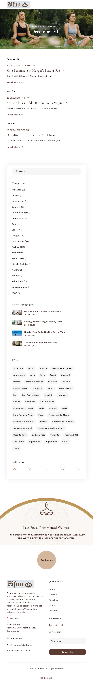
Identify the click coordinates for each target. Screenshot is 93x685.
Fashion (11, 91)
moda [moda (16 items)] (41, 408)
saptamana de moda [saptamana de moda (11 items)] (63, 421)
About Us (53, 600)
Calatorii (16, 207)
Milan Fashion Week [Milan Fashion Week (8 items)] (23, 408)
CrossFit (16, 230)
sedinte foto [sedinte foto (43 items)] (38, 435)
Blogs (52, 605)
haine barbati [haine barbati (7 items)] (65, 388)
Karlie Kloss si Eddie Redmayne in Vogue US (37, 103)
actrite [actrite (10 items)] (43, 368)
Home (52, 589)
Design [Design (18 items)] (16, 382)
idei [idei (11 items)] (15, 395)
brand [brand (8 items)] (53, 375)
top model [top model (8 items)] (18, 441)
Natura (15, 270)
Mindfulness (18, 258)
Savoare (16, 275)
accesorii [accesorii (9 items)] (18, 368)
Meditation (17, 252)
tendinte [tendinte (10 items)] (54, 435)
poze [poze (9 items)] (40, 415)
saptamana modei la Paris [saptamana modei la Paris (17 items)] (50, 428)
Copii (14, 224)
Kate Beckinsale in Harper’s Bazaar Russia (35, 70)
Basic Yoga (17, 201)
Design (11, 123)
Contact (53, 610)
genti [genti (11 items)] (50, 388)
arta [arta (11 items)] (32, 375)
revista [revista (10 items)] (43, 421)
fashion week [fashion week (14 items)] (20, 388)
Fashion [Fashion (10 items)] (66, 382)
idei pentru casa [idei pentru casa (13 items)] (30, 395)
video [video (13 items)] (65, 441)
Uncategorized (19, 287)
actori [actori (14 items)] (31, 368)
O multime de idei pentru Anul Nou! (31, 135)
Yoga (14, 292)
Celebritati (13, 59)
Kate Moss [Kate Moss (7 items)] (62, 395)
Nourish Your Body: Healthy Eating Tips (44, 332)
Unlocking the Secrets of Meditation (43, 311)
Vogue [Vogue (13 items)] (16, 448)
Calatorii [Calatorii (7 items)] (65, 375)
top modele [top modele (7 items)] (35, 441)
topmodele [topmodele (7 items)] (51, 441)
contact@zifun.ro (23, 645)
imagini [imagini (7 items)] (48, 395)
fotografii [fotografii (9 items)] (38, 388)
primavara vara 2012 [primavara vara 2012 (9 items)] (23, 421)
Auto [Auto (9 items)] (42, 375)
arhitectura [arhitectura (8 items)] (19, 375)
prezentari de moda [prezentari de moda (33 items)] (58, 415)
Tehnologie (17, 281)
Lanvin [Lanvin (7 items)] (16, 401)
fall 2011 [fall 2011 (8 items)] (52, 382)
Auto (14, 195)
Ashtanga (16, 189)
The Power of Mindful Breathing (41, 342)
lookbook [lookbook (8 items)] (30, 401)
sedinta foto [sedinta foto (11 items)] (20, 435)
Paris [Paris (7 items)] (64, 408)
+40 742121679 (22, 650)
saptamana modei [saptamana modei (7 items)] (22, 428)
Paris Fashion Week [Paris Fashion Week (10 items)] (23, 415)
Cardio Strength (20, 212)
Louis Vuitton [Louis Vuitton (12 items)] (47, 401)
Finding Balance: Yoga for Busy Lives (43, 321)
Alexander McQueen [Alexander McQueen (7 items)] (62, 368)
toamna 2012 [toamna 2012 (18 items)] (71, 435)
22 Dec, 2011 (13, 65)
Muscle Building (20, 264)
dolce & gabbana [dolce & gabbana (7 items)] (34, 382)
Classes (53, 594)
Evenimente (18, 241)
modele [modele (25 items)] (53, 408)
